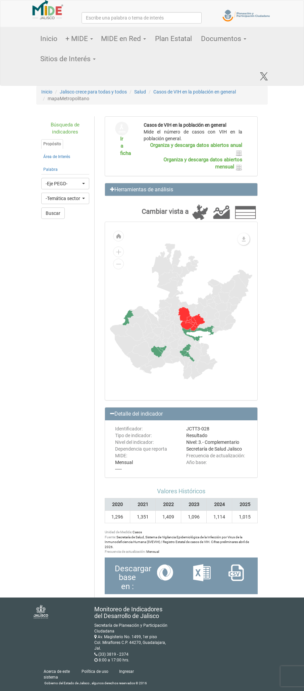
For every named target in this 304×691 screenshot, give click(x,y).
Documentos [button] (223, 39)
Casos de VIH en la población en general (194, 91)
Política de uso (95, 671)
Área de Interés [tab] (56, 156)
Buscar (53, 213)
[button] (181, 189)
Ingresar (126, 671)
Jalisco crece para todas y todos (93, 91)
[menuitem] (156, 351)
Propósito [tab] (52, 144)
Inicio (48, 39)
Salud (140, 91)
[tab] (181, 189)
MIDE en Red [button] (123, 39)
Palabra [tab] (50, 169)
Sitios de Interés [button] (68, 59)
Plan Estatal (173, 39)
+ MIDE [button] (79, 39)
